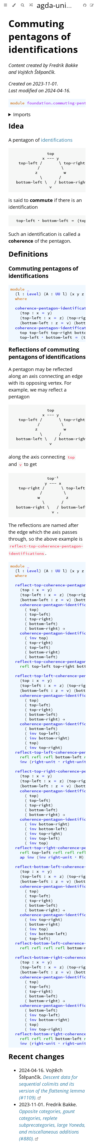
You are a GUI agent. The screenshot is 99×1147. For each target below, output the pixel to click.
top (25, 313)
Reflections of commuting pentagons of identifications (47, 353)
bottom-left (35, 323)
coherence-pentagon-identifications (55, 308)
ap (22, 857)
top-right (79, 318)
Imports (22, 114)
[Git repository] (85, 5)
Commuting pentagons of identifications (43, 36)
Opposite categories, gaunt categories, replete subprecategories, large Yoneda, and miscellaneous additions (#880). (52, 1125)
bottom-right (43, 628)
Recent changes (36, 1056)
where (21, 298)
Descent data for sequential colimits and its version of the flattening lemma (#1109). (52, 1087)
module (17, 103)
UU (57, 294)
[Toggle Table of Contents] (5, 5)
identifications (57, 140)
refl (24, 666)
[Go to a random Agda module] (31, 5)
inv (32, 638)
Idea (16, 126)
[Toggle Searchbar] (22, 5)
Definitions (28, 254)
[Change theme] (14, 5)
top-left (31, 318)
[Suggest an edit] (92, 5)
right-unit (43, 761)
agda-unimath (60, 5)
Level (33, 294)
